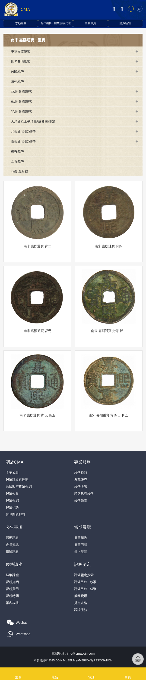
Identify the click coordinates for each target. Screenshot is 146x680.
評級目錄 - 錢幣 (85, 589)
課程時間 (12, 596)
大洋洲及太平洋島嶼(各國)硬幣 (33, 121)
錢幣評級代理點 (17, 479)
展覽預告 (80, 538)
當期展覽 (82, 527)
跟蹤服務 (80, 610)
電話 (91, 670)
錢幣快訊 (80, 486)
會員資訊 (12, 545)
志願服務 (20, 23)
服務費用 (80, 596)
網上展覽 (80, 552)
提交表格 (80, 603)
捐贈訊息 (12, 552)
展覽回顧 (80, 545)
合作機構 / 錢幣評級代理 (56, 23)
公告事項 (14, 527)
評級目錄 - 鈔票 (85, 582)
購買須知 (125, 23)
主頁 (18, 670)
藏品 (55, 670)
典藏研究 (80, 479)
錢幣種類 (80, 472)
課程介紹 (12, 582)
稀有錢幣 (17, 151)
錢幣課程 (12, 575)
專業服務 (82, 462)
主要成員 (90, 23)
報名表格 (12, 603)
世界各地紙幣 (20, 61)
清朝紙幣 (17, 81)
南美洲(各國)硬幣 (23, 141)
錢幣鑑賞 (80, 500)
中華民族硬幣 (20, 51)
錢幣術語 (12, 507)
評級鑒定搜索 (84, 575)
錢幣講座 (14, 564)
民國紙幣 (17, 71)
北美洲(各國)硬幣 (23, 131)
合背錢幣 (17, 161)
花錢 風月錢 (19, 171)
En (139, 8)
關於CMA (14, 462)
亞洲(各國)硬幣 (21, 91)
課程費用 (12, 589)
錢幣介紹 (12, 500)
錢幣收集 (12, 493)
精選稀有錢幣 (84, 493)
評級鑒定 (82, 564)
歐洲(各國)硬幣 (21, 101)
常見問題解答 (15, 514)
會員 (128, 670)
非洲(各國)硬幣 (21, 111)
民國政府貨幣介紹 (19, 486)
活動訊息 (12, 538)
